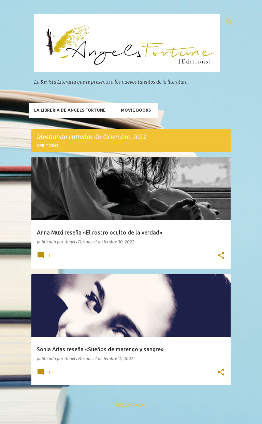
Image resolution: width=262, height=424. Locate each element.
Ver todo (47, 145)
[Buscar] (229, 22)
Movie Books (136, 110)
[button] (221, 255)
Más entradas (131, 405)
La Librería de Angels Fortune (70, 110)
